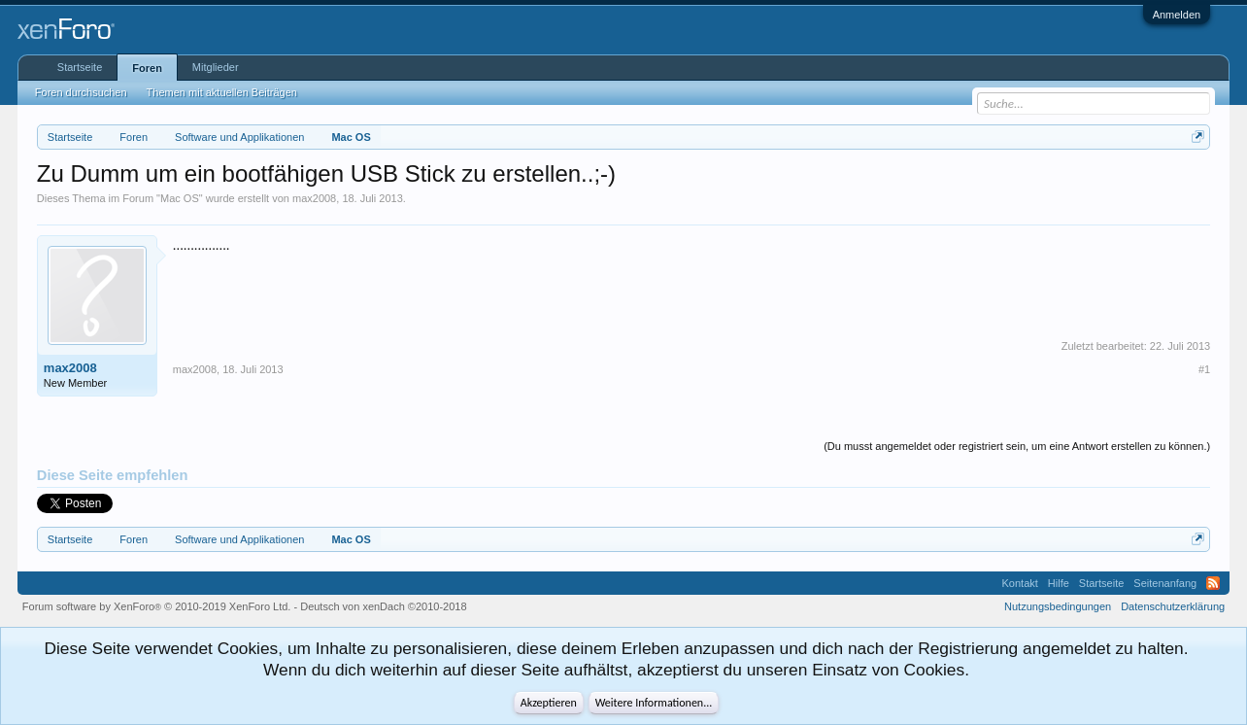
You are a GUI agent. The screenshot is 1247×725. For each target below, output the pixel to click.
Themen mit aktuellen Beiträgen (222, 92)
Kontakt (1020, 583)
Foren (147, 68)
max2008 (314, 198)
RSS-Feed (1213, 583)
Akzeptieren (549, 702)
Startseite (79, 67)
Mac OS (179, 198)
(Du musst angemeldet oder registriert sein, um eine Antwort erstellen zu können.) (1017, 446)
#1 (1204, 369)
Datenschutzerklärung (1173, 606)
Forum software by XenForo (156, 606)
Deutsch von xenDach (383, 606)
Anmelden (1177, 14)
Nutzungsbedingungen (1057, 606)
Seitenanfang (1164, 583)
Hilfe (1058, 583)
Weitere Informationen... (654, 702)
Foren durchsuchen (81, 92)
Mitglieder (215, 67)
